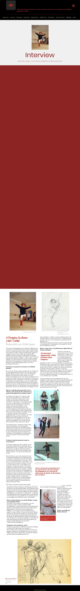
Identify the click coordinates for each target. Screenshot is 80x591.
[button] (73, 5)
